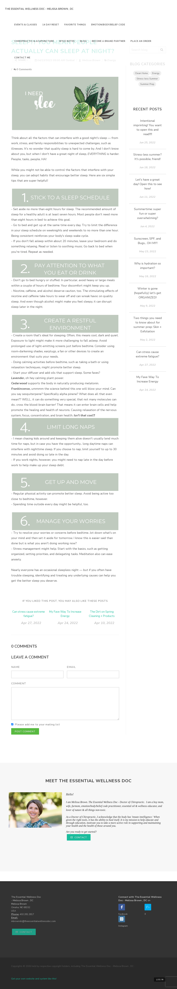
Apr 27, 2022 (31, 623)
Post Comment (25, 731)
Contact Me (22, 57)
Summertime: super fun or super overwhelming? (147, 213)
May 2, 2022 (147, 340)
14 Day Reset (50, 24)
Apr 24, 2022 (68, 623)
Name (15, 667)
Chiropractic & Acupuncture (34, 41)
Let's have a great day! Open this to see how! (147, 184)
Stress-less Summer (147, 78)
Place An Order (141, 41)
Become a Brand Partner (108, 41)
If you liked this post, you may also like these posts (65, 601)
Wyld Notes (67, 41)
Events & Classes (25, 24)
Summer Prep (147, 84)
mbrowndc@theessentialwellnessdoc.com (33, 921)
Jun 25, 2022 (147, 142)
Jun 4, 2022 (147, 226)
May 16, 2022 (147, 276)
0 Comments (23, 69)
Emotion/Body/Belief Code (108, 24)
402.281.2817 (27, 914)
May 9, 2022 (147, 306)
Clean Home (141, 73)
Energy (155, 73)
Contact (78, 837)
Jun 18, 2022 (147, 167)
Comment (18, 683)
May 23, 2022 (147, 251)
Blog (83, 41)
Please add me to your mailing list (37, 724)
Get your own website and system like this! (33, 978)
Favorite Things (75, 24)
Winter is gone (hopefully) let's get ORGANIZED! (147, 293)
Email (71, 667)
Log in (159, 979)
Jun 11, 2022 (147, 197)
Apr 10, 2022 (104, 623)
